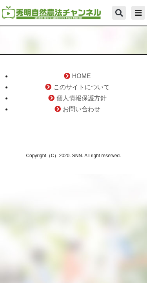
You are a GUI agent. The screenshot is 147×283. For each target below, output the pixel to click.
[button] (119, 13)
